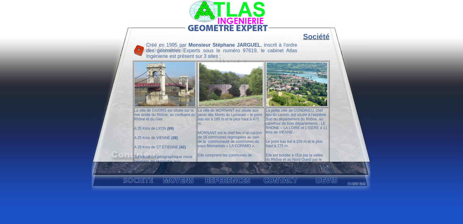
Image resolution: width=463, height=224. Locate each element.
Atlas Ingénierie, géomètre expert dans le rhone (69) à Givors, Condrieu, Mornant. (231, 96)
